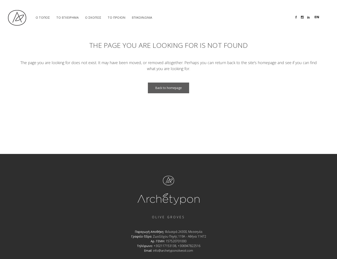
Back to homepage (168, 88)
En (316, 17)
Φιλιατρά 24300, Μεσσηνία (183, 232)
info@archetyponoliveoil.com (173, 250)
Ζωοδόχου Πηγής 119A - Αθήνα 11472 (179, 236)
